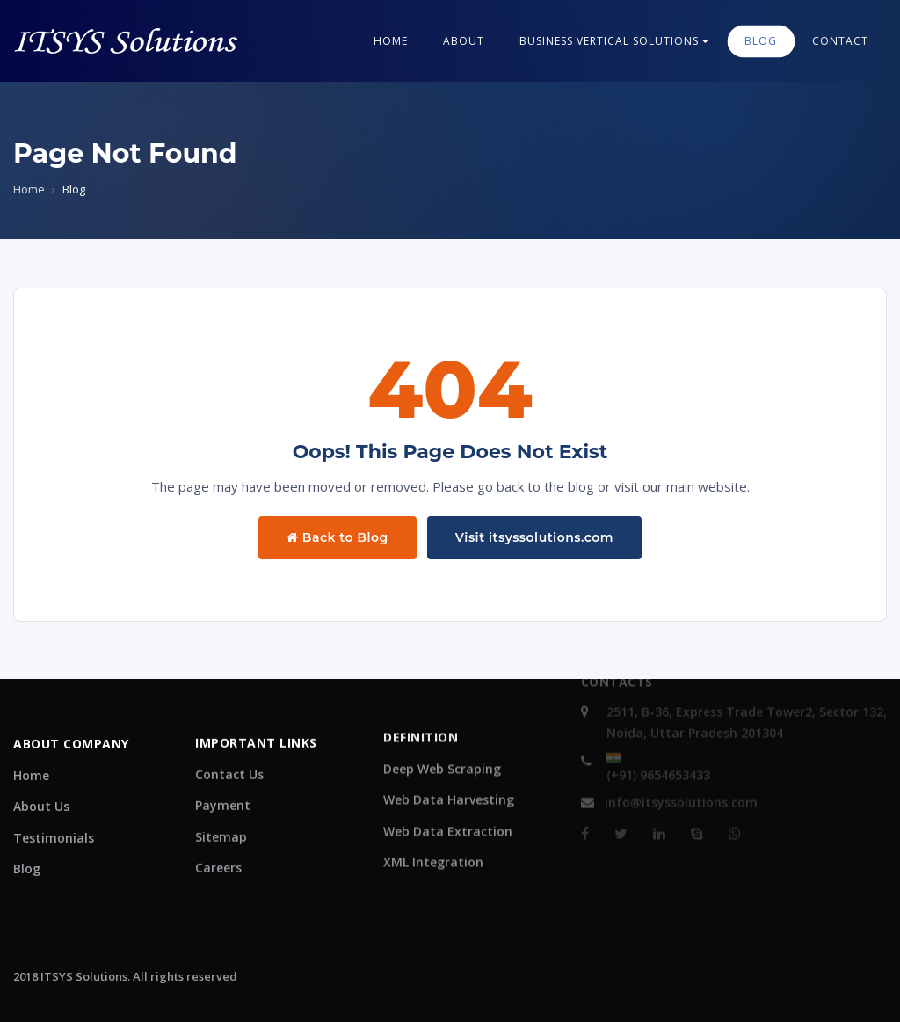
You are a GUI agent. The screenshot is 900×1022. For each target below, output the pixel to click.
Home (391, 40)
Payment (222, 778)
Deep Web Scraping (442, 734)
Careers (218, 841)
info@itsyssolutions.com (669, 784)
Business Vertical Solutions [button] (614, 40)
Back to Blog (337, 537)
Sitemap (221, 810)
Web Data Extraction (447, 797)
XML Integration (433, 828)
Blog (26, 856)
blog (760, 40)
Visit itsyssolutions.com (534, 537)
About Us (41, 793)
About (463, 40)
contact (840, 40)
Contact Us (229, 748)
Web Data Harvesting (448, 765)
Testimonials (53, 825)
